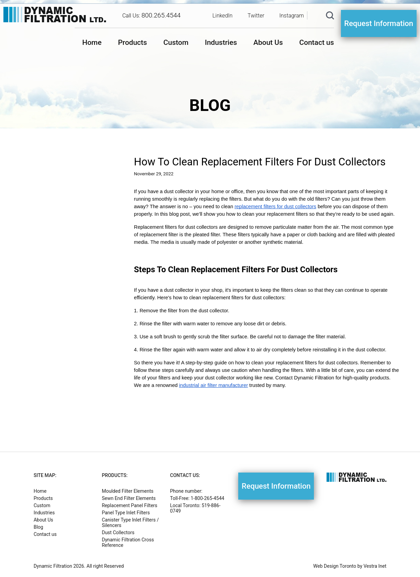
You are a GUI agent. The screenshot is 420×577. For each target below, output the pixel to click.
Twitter (255, 15)
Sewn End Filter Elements (128, 498)
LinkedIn (223, 15)
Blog (38, 527)
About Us (268, 42)
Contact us (316, 42)
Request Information (378, 23)
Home (91, 42)
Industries (221, 42)
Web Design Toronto (334, 566)
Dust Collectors (118, 532)
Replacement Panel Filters (129, 505)
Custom (175, 42)
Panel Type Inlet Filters (126, 512)
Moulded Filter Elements (127, 491)
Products (132, 42)
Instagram (291, 15)
